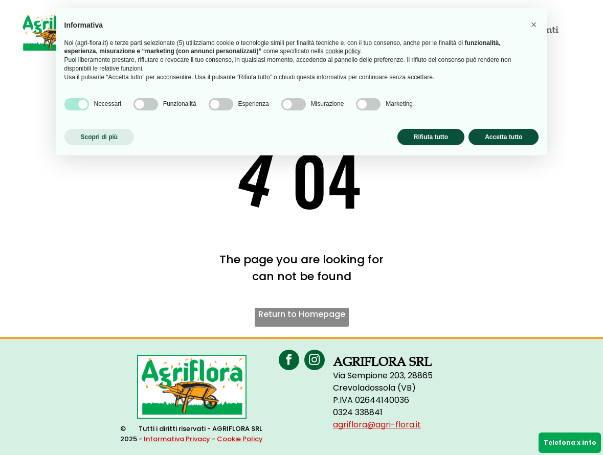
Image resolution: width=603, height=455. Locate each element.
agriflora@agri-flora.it (377, 424)
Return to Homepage (301, 314)
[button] (534, 24)
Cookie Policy (240, 439)
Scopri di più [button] (99, 137)
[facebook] (289, 361)
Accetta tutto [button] (503, 137)
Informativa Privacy (177, 439)
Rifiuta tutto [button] (431, 137)
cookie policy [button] (342, 51)
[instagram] (314, 361)
